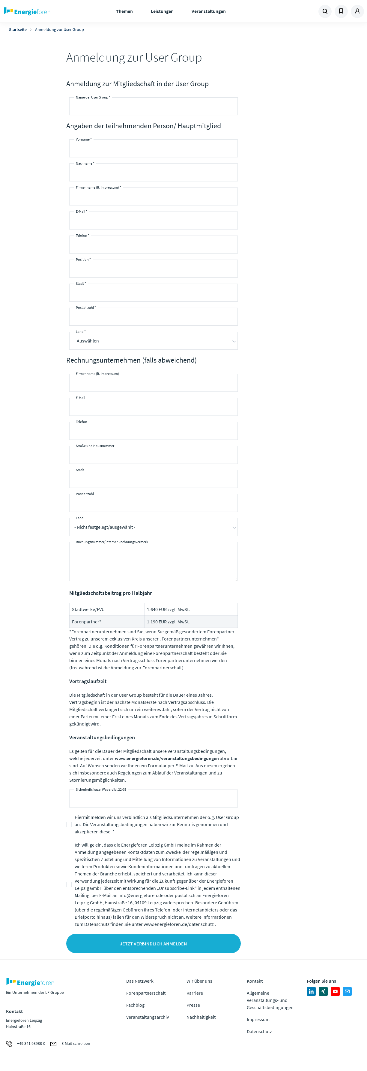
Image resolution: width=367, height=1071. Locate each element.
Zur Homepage (43, 11)
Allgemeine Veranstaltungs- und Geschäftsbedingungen (270, 1000)
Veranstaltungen (209, 11)
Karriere (194, 993)
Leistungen (162, 11)
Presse (193, 1005)
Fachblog (135, 1005)
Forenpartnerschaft (146, 993)
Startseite (18, 29)
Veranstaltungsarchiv (147, 1017)
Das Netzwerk (140, 981)
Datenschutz (259, 1031)
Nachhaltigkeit (201, 1017)
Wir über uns (199, 981)
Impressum (258, 1019)
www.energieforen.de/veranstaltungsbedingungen (167, 758)
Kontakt (255, 981)
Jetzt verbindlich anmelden (153, 944)
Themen (124, 11)
